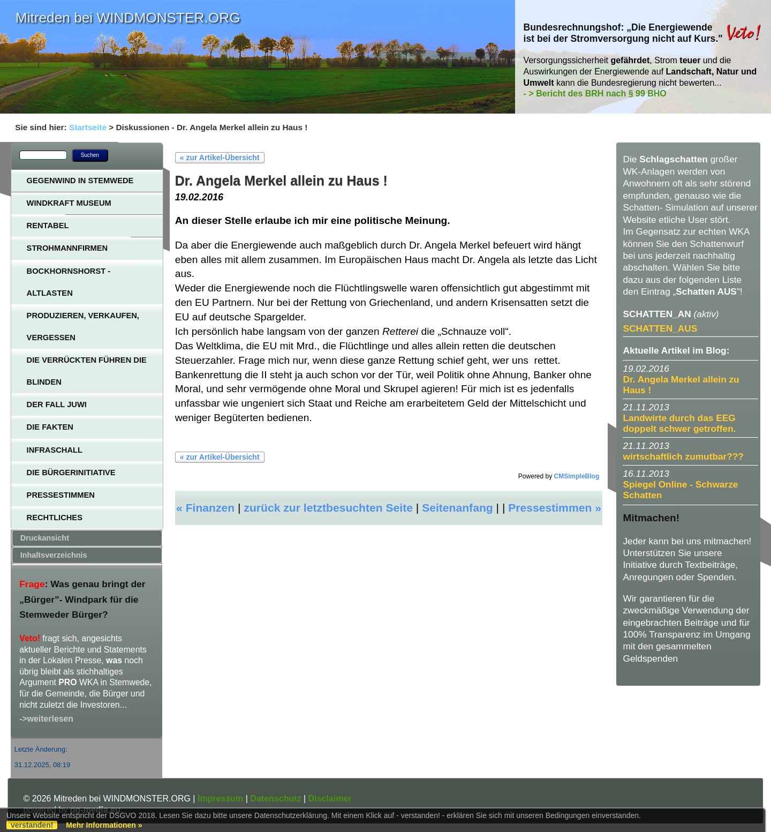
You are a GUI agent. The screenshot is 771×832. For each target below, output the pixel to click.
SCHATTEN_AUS (660, 328)
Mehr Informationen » (104, 825)
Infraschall (54, 450)
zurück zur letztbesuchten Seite (328, 507)
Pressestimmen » (554, 507)
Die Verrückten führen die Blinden (87, 371)
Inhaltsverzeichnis (53, 555)
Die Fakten (50, 427)
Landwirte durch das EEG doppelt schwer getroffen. (679, 423)
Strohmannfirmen (67, 248)
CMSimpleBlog (577, 476)
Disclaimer (330, 798)
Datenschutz (275, 798)
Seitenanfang (457, 507)
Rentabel (48, 225)
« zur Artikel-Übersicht (220, 157)
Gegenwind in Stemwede (80, 180)
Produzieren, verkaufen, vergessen (83, 326)
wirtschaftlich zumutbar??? (683, 456)
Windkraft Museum (69, 203)
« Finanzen (205, 507)
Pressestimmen (61, 495)
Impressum (220, 798)
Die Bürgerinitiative (71, 472)
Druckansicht (44, 538)
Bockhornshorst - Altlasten (69, 282)
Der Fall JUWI (57, 404)
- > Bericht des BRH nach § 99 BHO (595, 93)
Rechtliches (54, 517)
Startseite (88, 127)
